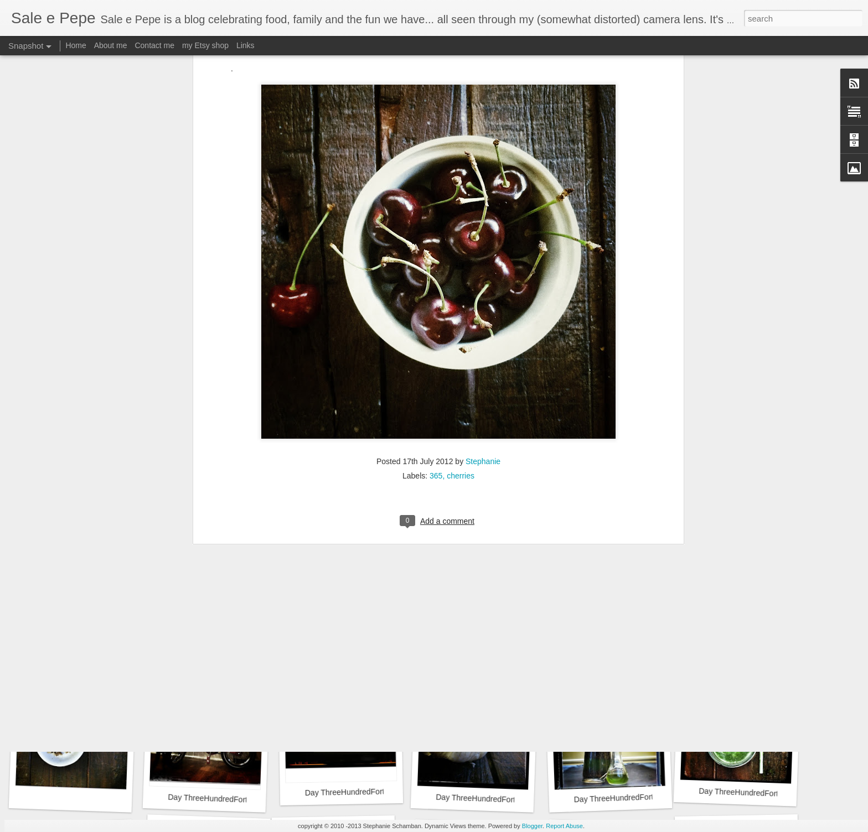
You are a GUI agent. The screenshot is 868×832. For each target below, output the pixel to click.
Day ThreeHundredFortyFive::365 (363, 792)
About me (110, 45)
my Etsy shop (205, 45)
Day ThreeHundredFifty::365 (217, 648)
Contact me (154, 45)
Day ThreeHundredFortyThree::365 (634, 797)
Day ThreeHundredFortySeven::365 (763, 642)
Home (75, 45)
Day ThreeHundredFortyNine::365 (488, 643)
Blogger (532, 826)
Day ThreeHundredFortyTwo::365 (756, 793)
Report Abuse (564, 826)
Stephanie (483, 302)
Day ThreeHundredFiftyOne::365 (94, 647)
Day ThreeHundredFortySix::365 (224, 799)
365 (436, 316)
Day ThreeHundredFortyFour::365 (494, 799)
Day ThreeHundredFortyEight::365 (633, 647)
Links (245, 45)
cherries (460, 316)
